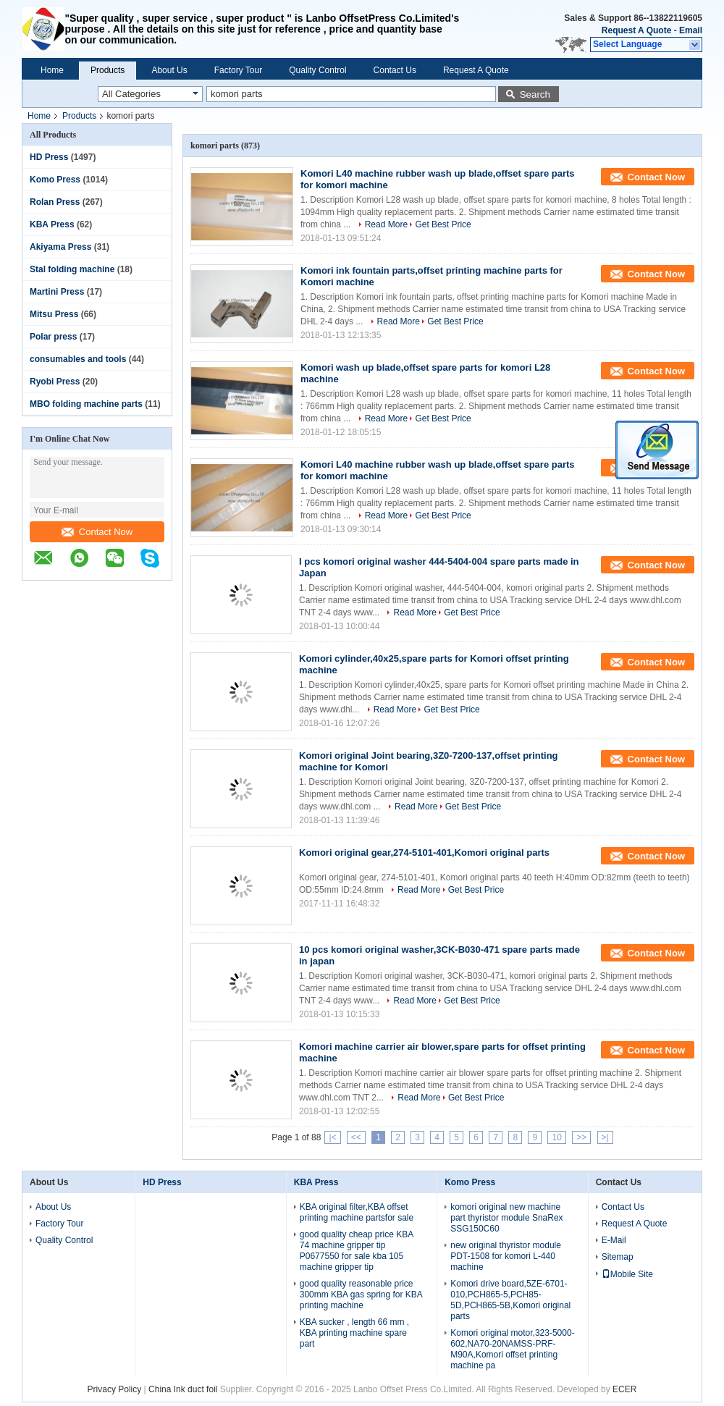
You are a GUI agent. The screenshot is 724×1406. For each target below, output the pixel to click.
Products (107, 70)
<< (356, 1137)
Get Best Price (443, 224)
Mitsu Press (54, 314)
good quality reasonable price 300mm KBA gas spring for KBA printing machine (361, 1294)
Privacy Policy (115, 1389)
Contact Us (395, 70)
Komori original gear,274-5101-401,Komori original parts (424, 852)
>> (581, 1137)
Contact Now (97, 531)
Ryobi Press (55, 381)
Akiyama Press (60, 247)
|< (332, 1137)
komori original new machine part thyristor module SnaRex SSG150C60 (506, 1218)
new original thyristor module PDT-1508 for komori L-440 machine (505, 1256)
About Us (169, 70)
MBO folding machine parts (86, 404)
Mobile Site (627, 1274)
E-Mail (614, 1240)
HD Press (49, 157)
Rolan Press (55, 202)
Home (52, 70)
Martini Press (57, 292)
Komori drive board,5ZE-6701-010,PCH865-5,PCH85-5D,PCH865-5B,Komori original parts (510, 1300)
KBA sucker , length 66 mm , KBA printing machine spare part (354, 1333)
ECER (624, 1389)
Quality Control (317, 70)
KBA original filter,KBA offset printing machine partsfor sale (356, 1212)
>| (605, 1137)
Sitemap (618, 1257)
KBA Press (52, 224)
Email (690, 30)
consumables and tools (78, 359)
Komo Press (55, 179)
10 (556, 1137)
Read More (386, 224)
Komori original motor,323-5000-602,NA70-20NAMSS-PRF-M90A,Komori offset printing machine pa (512, 1349)
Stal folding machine (72, 269)
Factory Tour (238, 70)
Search (535, 94)
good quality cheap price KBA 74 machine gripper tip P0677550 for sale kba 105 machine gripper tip (356, 1250)
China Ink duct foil (184, 1389)
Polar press (53, 337)
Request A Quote (636, 30)
